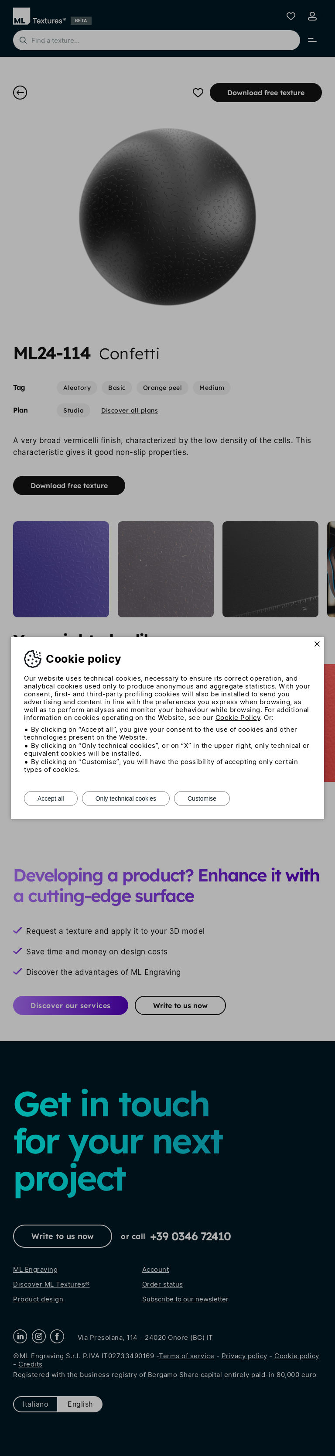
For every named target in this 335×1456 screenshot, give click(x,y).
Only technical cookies (126, 798)
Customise (202, 798)
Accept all (51, 798)
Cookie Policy (237, 717)
